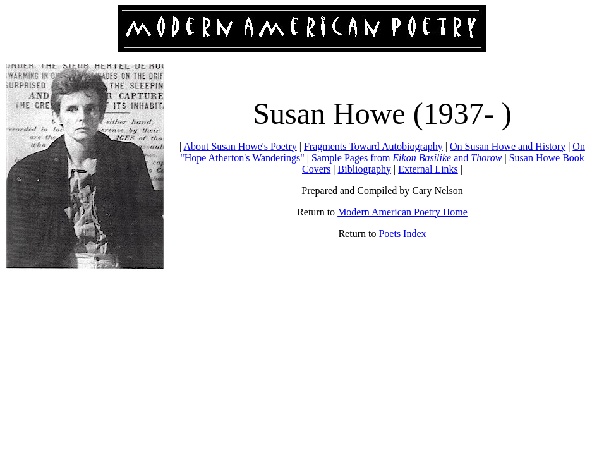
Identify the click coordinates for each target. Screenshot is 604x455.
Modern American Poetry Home (402, 212)
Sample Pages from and (406, 157)
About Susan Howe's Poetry (239, 146)
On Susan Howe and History (507, 146)
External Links (428, 169)
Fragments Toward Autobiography (373, 146)
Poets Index (402, 233)
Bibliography (364, 169)
